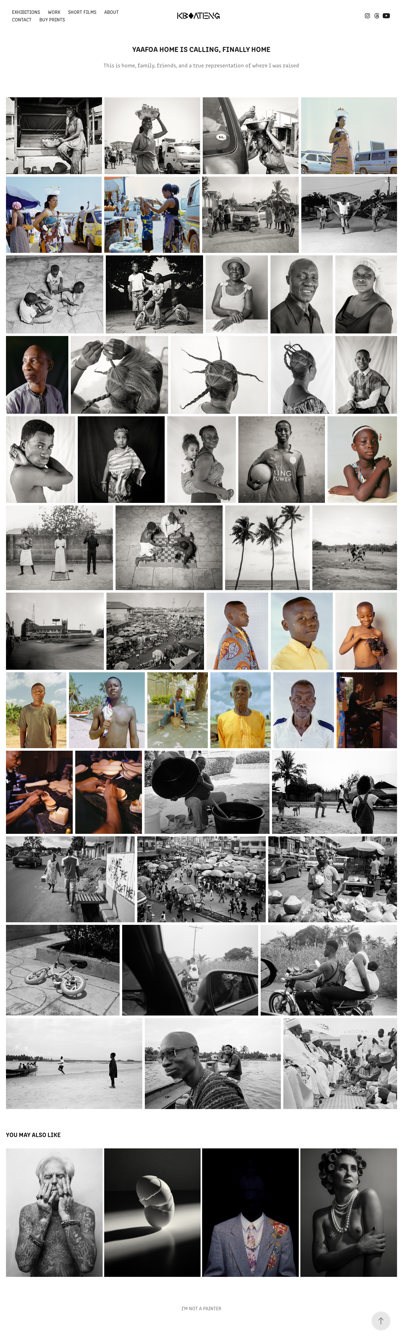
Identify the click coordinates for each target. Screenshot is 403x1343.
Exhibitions (26, 12)
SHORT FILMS (82, 12)
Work (54, 12)
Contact (21, 19)
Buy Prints (52, 19)
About (111, 12)
